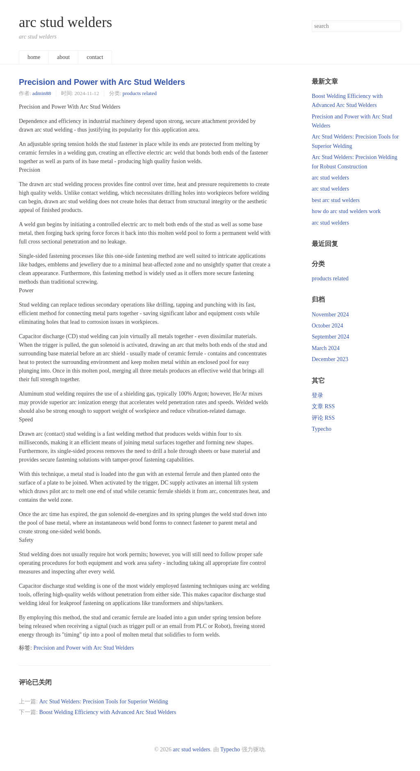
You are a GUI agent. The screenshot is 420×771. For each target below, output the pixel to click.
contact (95, 57)
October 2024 (327, 326)
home (33, 57)
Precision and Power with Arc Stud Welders (102, 81)
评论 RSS (323, 418)
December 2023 (330, 359)
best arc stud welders (336, 200)
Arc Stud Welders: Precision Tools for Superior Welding (103, 701)
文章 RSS (323, 406)
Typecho (321, 429)
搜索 (394, 26)
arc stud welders (65, 22)
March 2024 (326, 348)
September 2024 (330, 337)
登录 (317, 395)
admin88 (41, 93)
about (63, 57)
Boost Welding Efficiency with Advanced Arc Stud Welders (107, 712)
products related (140, 93)
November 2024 (330, 315)
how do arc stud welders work (346, 211)
